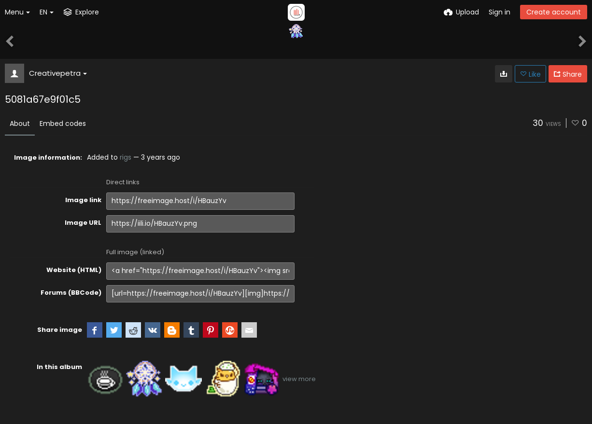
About (20, 123)
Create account (553, 12)
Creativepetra (58, 73)
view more (299, 378)
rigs (125, 157)
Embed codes (63, 123)
